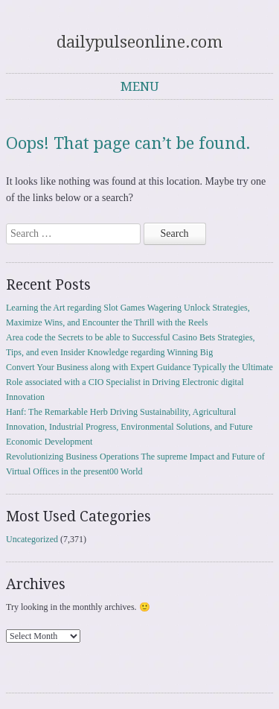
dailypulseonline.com (139, 42)
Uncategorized (32, 539)
